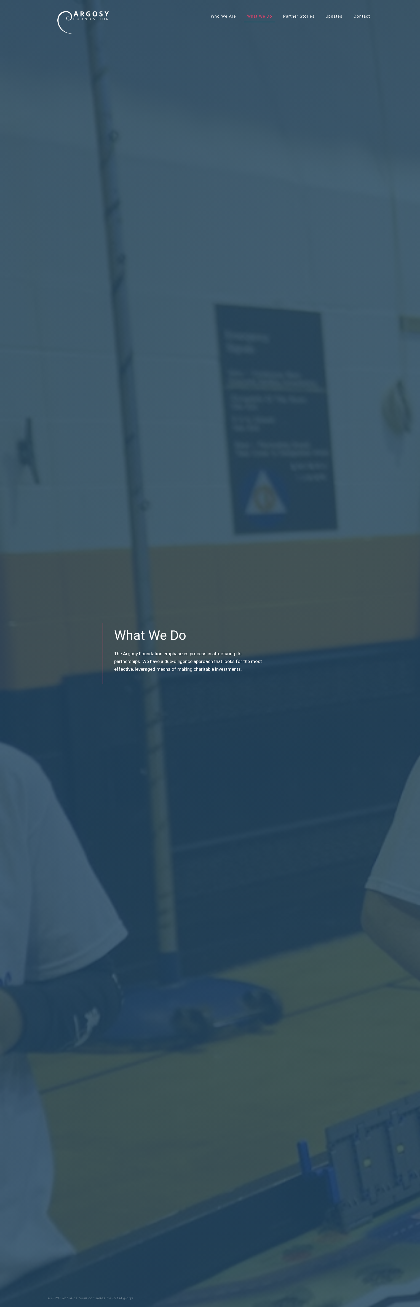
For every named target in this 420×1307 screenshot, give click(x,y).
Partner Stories (299, 16)
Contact (362, 16)
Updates (334, 16)
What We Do (259, 16)
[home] (83, 17)
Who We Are (223, 16)
